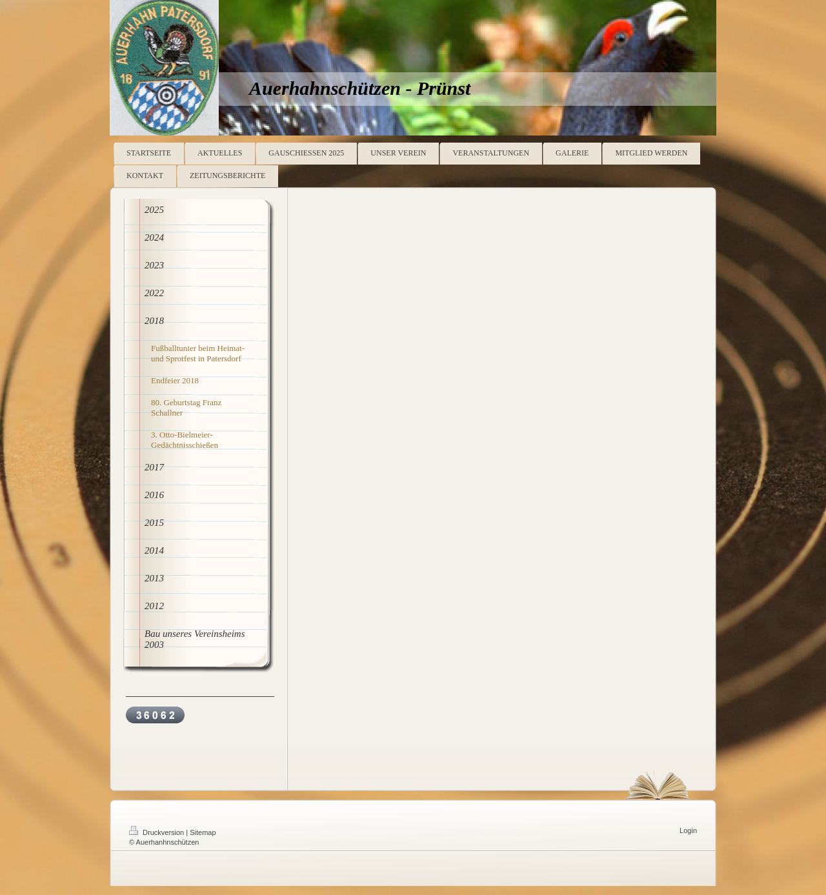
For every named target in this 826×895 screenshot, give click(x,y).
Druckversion (157, 832)
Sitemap (203, 832)
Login (688, 830)
